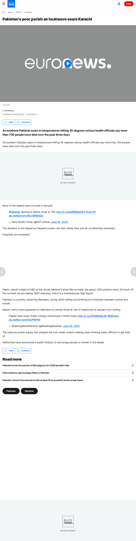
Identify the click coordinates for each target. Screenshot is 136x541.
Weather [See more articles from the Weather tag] (29, 391)
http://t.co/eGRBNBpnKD (70, 211)
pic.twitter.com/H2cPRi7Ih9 (24, 319)
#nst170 (91, 211)
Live (129, 3)
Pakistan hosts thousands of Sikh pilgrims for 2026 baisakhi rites (36, 365)
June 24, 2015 (59, 222)
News (10, 12)
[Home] (3, 12)
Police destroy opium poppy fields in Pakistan (26, 372)
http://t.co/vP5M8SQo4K (92, 315)
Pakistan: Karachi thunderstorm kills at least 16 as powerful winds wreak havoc (43, 380)
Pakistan (28, 12)
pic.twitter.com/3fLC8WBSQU (26, 215)
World (18, 12)
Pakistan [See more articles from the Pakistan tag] (11, 391)
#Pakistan (14, 211)
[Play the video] (68, 63)
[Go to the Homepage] (11, 4)
